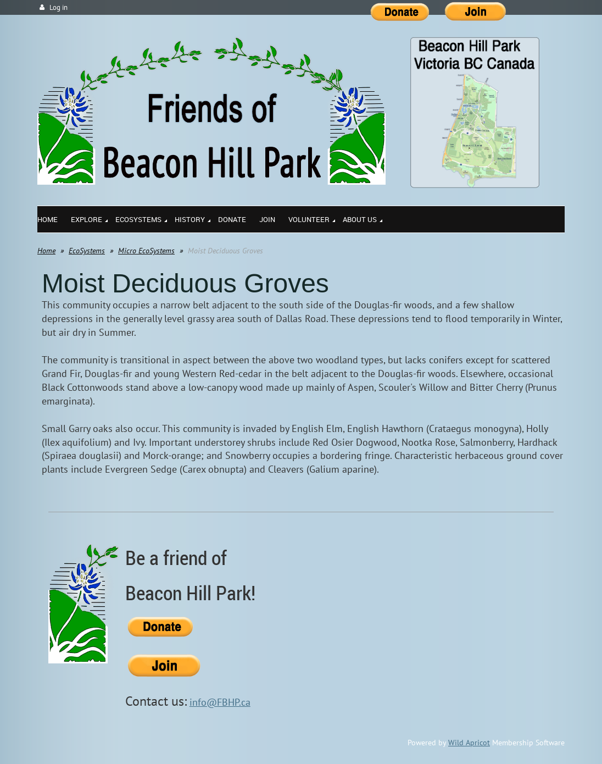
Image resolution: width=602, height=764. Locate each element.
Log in (58, 7)
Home (46, 251)
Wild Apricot (469, 743)
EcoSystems (87, 251)
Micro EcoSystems (146, 251)
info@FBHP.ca (219, 702)
